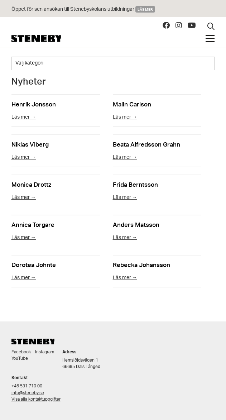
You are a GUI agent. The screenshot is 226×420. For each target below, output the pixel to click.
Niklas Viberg (30, 144)
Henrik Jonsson (33, 103)
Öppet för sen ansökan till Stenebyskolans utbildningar (73, 9)
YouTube (19, 358)
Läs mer (145, 9)
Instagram (44, 352)
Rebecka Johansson (141, 264)
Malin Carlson (132, 103)
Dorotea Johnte (33, 264)
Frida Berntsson (135, 184)
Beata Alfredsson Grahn (146, 144)
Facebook (21, 352)
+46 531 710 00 (26, 386)
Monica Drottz (31, 184)
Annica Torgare (32, 224)
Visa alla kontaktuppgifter (36, 399)
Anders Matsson (136, 224)
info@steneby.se (27, 393)
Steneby (36, 38)
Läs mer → (23, 117)
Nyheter (28, 83)
